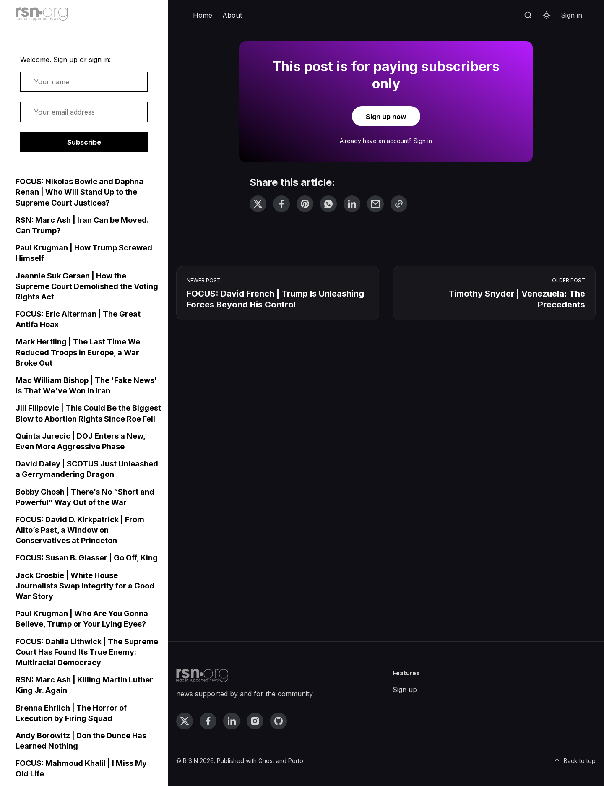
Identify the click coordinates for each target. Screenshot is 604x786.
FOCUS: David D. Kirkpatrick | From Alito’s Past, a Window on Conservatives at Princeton (80, 530)
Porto (295, 760)
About (232, 15)
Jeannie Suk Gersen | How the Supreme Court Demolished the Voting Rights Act (87, 286)
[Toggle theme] (546, 15)
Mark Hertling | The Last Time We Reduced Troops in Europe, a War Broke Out (78, 352)
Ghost (266, 760)
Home (202, 15)
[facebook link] (208, 721)
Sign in (571, 15)
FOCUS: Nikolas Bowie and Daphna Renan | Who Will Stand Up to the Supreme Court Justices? (79, 192)
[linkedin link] (231, 721)
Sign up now (386, 116)
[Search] (528, 15)
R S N (190, 760)
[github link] (278, 721)
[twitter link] (184, 721)
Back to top (575, 760)
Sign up (405, 689)
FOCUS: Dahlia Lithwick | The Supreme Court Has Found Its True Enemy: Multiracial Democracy (87, 652)
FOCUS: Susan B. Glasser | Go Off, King (87, 557)
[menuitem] (202, 15)
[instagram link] (255, 721)
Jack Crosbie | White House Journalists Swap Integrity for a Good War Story (85, 586)
